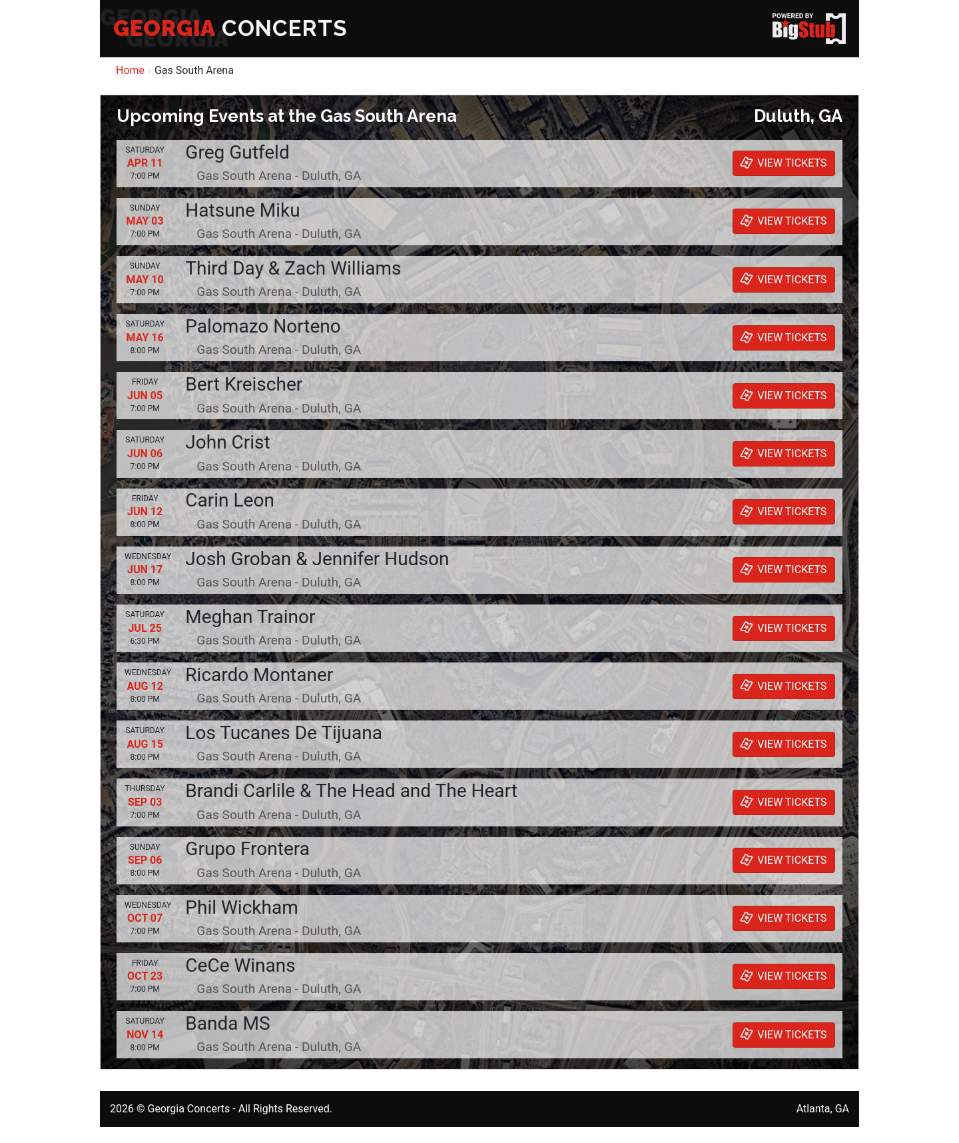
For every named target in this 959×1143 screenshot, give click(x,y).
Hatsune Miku (242, 210)
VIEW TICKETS (781, 163)
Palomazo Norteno (262, 326)
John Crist (227, 442)
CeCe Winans (240, 965)
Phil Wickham (241, 907)
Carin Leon (229, 500)
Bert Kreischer (243, 384)
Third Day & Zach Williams (293, 268)
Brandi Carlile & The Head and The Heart (351, 791)
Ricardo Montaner (259, 675)
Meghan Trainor (250, 617)
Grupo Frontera (247, 849)
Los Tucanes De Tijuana (283, 733)
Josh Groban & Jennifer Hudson (317, 559)
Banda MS (227, 1023)
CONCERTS (230, 28)
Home (130, 70)
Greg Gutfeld (237, 152)
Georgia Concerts (188, 1108)
